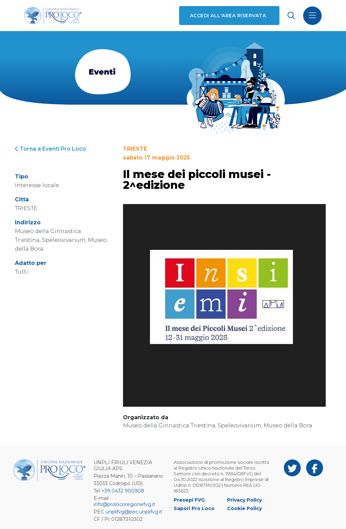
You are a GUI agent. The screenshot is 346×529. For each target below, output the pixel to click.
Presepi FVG (189, 500)
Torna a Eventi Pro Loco (50, 149)
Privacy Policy (244, 500)
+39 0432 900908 (122, 491)
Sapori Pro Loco (194, 508)
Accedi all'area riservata (228, 15)
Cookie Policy (244, 508)
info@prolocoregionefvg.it (124, 504)
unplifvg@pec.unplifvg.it (133, 512)
